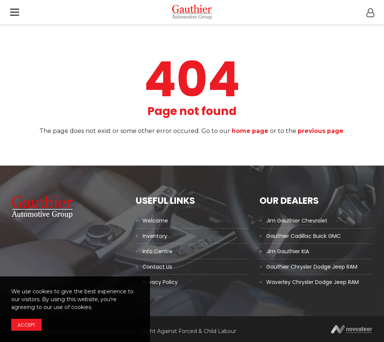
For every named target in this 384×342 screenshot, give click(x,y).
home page (249, 130)
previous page (321, 130)
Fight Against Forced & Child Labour (189, 331)
